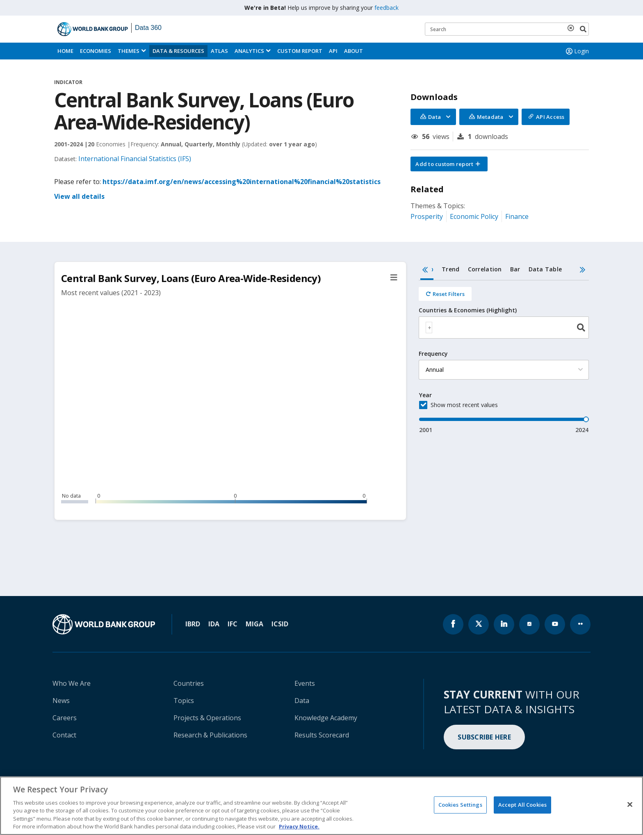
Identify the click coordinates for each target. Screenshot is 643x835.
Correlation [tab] (485, 269)
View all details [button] (79, 196)
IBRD (192, 623)
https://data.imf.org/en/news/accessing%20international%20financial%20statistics (242, 181)
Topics (183, 700)
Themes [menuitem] (128, 51)
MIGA (254, 623)
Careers (64, 717)
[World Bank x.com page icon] (478, 624)
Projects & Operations (207, 717)
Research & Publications (210, 734)
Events (304, 683)
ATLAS (219, 51)
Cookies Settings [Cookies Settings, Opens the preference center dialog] (460, 804)
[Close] (630, 805)
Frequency (433, 354)
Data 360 (148, 27)
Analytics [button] (249, 51)
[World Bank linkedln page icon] (504, 624)
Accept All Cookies (522, 804)
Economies (95, 51)
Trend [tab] (450, 269)
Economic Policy (474, 216)
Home (65, 51)
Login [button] (576, 51)
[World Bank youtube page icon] (555, 624)
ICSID (279, 623)
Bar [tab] (515, 269)
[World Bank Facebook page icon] (453, 624)
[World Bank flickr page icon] (580, 624)
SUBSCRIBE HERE (484, 737)
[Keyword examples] (507, 29)
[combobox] (504, 327)
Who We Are (71, 683)
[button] (449, 164)
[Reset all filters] (445, 294)
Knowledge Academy (325, 717)
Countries (188, 683)
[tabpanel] (504, 357)
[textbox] (429, 327)
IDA (213, 623)
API (333, 51)
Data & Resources (178, 51)
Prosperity (426, 216)
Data (301, 700)
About (353, 51)
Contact (64, 734)
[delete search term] (572, 28)
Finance (517, 216)
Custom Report (299, 51)
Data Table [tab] (545, 269)
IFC (232, 623)
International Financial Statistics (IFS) (134, 158)
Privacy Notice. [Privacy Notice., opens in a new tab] (299, 826)
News (61, 700)
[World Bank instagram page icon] (529, 624)
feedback (386, 7)
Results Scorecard (321, 734)
